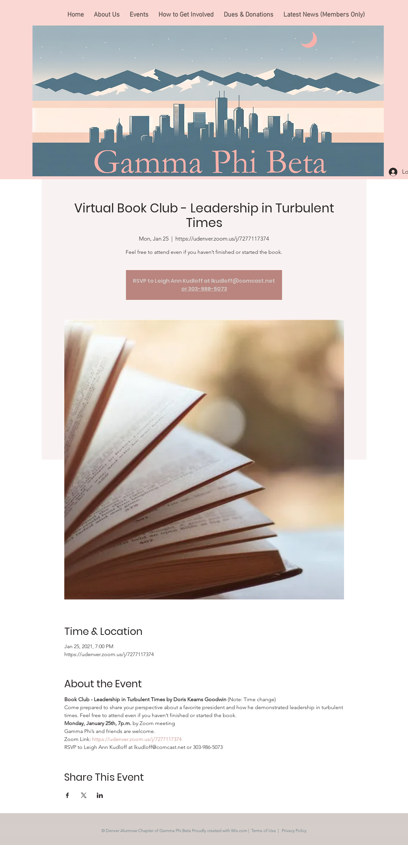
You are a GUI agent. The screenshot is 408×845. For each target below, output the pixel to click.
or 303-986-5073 (204, 289)
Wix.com (239, 830)
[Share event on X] (84, 795)
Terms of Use (263, 830)
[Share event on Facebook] (67, 795)
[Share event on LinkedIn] (100, 795)
